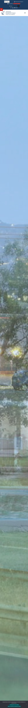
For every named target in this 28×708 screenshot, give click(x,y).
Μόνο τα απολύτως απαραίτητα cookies (14, 706)
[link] (1, 9)
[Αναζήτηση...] (13, 6)
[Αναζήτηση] (18, 6)
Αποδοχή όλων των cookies (14, 704)
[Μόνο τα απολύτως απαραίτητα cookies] (26, 704)
